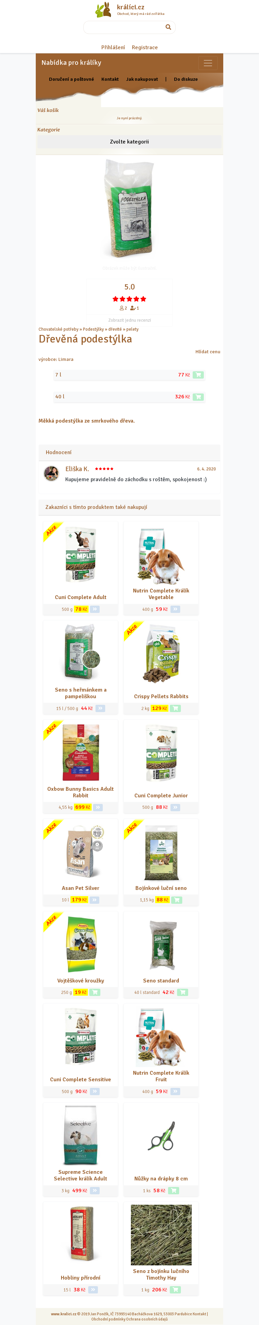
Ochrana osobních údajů (147, 1319)
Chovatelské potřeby (58, 329)
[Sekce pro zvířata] (208, 63)
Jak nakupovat (142, 79)
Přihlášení (113, 47)
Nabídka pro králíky (71, 62)
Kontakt (110, 79)
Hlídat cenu (207, 351)
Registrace (145, 47)
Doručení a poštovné (71, 79)
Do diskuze (186, 79)
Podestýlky (93, 329)
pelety (132, 329)
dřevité (115, 329)
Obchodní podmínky (108, 1319)
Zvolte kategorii (129, 141)
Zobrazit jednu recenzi (129, 320)
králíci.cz (130, 7)
